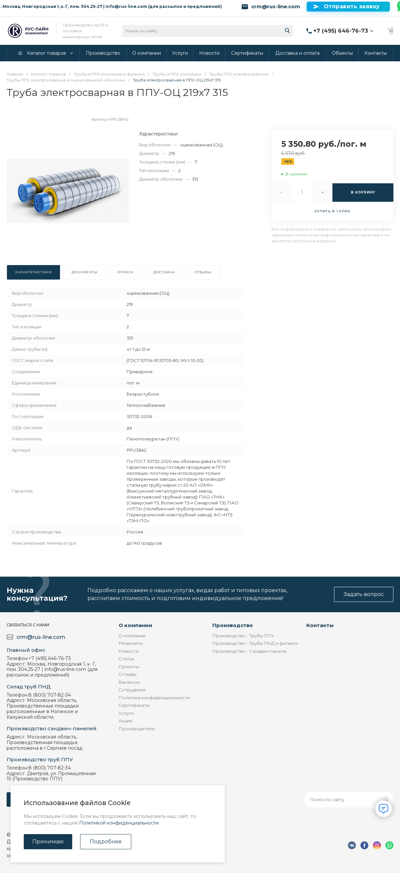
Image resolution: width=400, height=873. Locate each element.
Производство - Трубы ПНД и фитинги (255, 643)
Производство (232, 625)
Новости (128, 651)
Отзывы (128, 674)
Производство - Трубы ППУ (243, 635)
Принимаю (48, 841)
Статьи (126, 658)
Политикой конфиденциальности (119, 823)
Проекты (129, 666)
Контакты (320, 625)
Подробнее (106, 841)
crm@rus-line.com (275, 7)
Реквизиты (131, 643)
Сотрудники (132, 689)
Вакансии (129, 682)
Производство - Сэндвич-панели (249, 651)
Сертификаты (134, 705)
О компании (135, 625)
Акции (125, 720)
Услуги (126, 713)
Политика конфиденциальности (154, 697)
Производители (137, 728)
